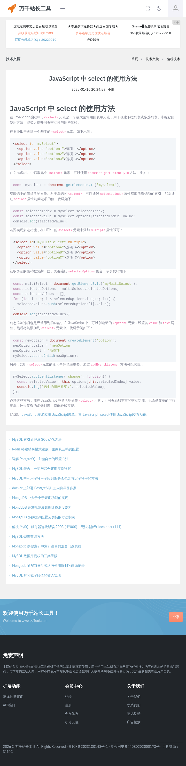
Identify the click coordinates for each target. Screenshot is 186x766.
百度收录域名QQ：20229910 (35, 40)
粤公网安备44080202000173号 (135, 746)
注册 (68, 705)
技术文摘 (152, 59)
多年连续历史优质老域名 (93, 33)
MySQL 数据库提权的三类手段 (34, 556)
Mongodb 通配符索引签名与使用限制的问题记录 (48, 565)
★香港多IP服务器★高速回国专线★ (93, 26)
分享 (176, 617)
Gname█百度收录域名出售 (150, 26)
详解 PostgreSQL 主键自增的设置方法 (40, 459)
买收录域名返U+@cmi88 (35, 33)
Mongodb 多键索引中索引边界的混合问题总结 (46, 546)
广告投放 (133, 722)
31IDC (8, 752)
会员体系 (71, 713)
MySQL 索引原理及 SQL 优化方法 (37, 439)
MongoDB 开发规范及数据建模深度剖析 (42, 507)
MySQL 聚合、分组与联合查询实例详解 (41, 468)
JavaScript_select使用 (99, 414)
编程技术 (173, 59)
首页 (134, 59)
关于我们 (133, 696)
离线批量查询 (13, 696)
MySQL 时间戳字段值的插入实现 (36, 575)
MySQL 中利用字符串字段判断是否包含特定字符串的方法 (55, 478)
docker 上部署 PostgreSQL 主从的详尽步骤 (44, 488)
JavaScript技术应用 (36, 414)
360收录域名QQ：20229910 (150, 33)
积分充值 (71, 722)
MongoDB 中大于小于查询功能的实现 (40, 498)
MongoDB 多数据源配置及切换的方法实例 (43, 517)
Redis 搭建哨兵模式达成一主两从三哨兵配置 (45, 449)
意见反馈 (133, 713)
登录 (68, 696)
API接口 (9, 705)
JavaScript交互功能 (132, 414)
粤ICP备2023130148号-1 (88, 746)
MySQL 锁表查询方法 (28, 536)
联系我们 (133, 705)
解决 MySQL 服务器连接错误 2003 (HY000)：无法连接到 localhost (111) (67, 527)
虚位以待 (93, 40)
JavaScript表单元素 (67, 414)
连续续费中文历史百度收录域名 (36, 26)
